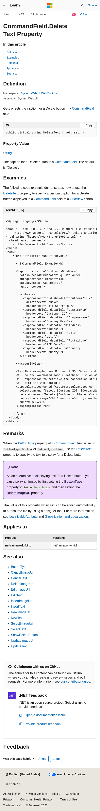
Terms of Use (68, 799)
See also (11, 73)
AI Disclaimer (11, 793)
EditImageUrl (20, 589)
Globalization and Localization (66, 516)
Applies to (12, 68)
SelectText (18, 629)
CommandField (83, 108)
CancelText (19, 578)
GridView (76, 199)
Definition (12, 52)
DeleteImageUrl (18, 493)
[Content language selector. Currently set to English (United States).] (22, 774)
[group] (50, 319)
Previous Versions (36, 793)
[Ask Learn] (74, 14)
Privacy (8, 799)
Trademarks (10, 805)
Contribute (72, 793)
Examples (12, 57)
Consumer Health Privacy (36, 799)
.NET (21, 14)
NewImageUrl (21, 612)
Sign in (92, 5)
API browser (38, 14)
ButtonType (26, 443)
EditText (16, 595)
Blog (55, 793)
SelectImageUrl (22, 623)
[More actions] (93, 14)
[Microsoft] (50, 5)
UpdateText (19, 646)
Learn (7, 14)
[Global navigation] (4, 5)
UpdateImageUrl (23, 640)
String (7, 153)
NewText (17, 618)
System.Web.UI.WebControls (39, 93)
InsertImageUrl (21, 601)
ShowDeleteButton (24, 635)
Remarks (12, 62)
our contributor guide (75, 681)
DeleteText (11, 193)
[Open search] (82, 5)
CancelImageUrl (22, 572)
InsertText (18, 606)
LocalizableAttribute (23, 516)
